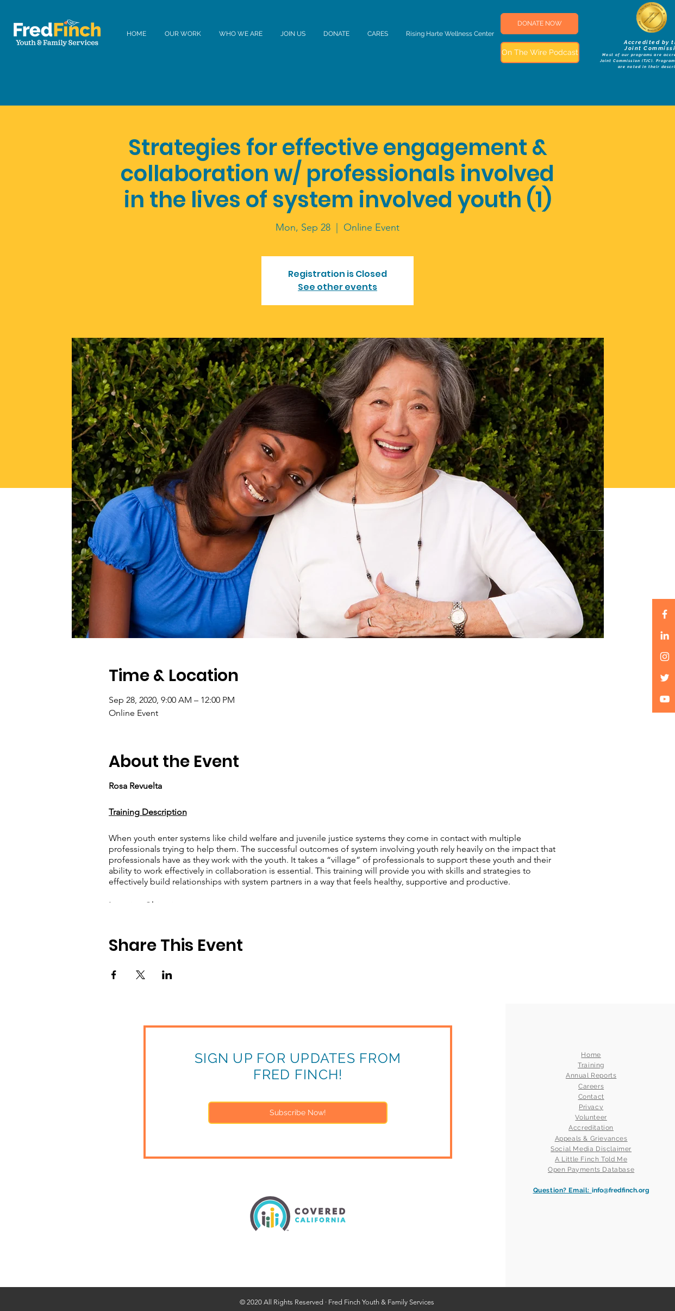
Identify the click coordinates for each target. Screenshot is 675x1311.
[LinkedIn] (665, 635)
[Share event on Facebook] (114, 974)
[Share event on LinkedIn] (167, 974)
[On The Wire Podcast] (540, 52)
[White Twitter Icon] (665, 678)
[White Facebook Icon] (665, 614)
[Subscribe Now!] (298, 1113)
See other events (337, 287)
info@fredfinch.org (620, 1190)
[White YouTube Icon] (665, 699)
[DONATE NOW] (539, 23)
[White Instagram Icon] (665, 657)
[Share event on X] (140, 974)
